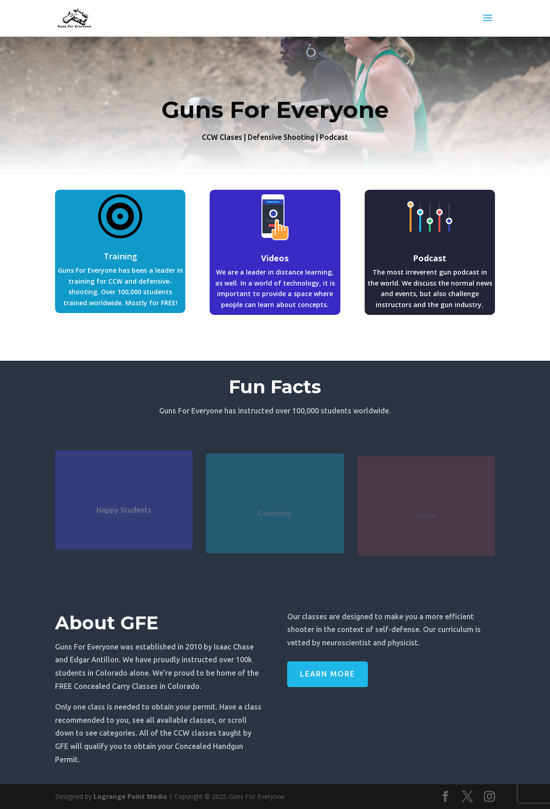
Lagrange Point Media (130, 796)
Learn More (327, 674)
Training (120, 256)
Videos (275, 258)
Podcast (429, 258)
